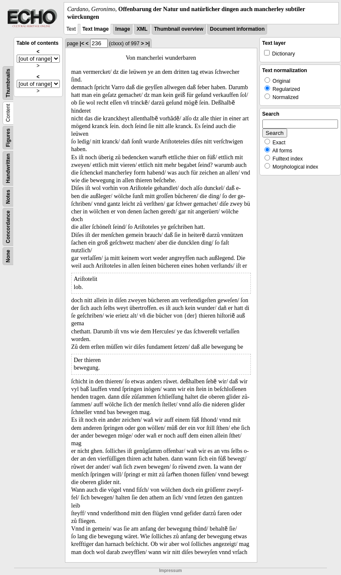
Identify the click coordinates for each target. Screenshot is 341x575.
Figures (8, 137)
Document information (237, 29)
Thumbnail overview (178, 29)
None (8, 256)
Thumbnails (8, 83)
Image (122, 29)
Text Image (95, 29)
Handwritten (8, 168)
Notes (8, 197)
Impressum (170, 570)
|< (82, 44)
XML (142, 29)
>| (147, 44)
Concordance (8, 226)
